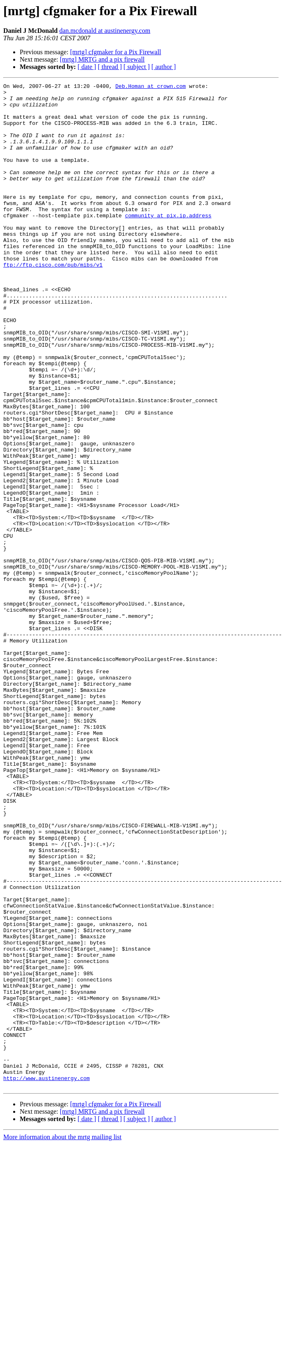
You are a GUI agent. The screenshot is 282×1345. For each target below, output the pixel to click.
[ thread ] (110, 66)
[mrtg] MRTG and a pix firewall (102, 59)
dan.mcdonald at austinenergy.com (104, 30)
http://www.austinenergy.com (46, 1277)
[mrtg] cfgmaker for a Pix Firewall (115, 51)
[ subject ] (137, 66)
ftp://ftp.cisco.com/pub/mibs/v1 (53, 301)
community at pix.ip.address (168, 242)
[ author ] (163, 66)
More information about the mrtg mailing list (62, 1337)
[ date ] (87, 66)
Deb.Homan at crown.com (150, 87)
